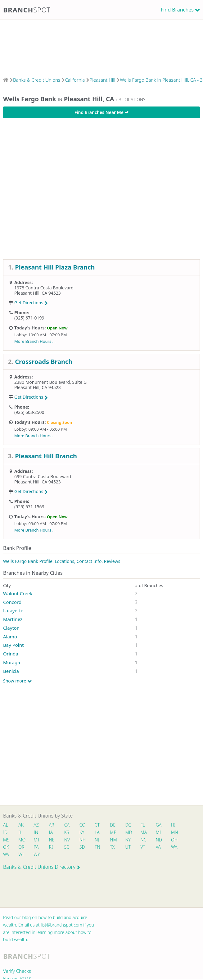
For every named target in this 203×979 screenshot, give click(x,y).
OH (174, 840)
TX (112, 847)
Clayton (11, 628)
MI (158, 832)
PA (36, 847)
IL (20, 832)
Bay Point (13, 645)
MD (128, 832)
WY (37, 854)
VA (158, 847)
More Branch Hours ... (35, 341)
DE (112, 825)
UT (128, 847)
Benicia (11, 671)
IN (36, 832)
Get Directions (31, 303)
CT (97, 825)
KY (81, 832)
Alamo (10, 636)
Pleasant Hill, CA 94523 (37, 293)
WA (174, 847)
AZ (36, 825)
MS (6, 840)
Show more (17, 681)
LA (97, 832)
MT (37, 840)
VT (143, 847)
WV (6, 854)
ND (159, 840)
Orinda (10, 653)
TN (97, 847)
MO (21, 840)
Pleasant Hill (102, 80)
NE (52, 840)
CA (67, 825)
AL (5, 825)
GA (159, 825)
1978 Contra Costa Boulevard (44, 288)
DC (128, 825)
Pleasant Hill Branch (46, 456)
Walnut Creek (17, 593)
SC (66, 847)
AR (51, 825)
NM (113, 840)
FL (143, 825)
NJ (97, 840)
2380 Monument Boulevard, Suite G (50, 382)
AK (21, 825)
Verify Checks (17, 971)
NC (144, 840)
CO (82, 825)
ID (5, 832)
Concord (12, 602)
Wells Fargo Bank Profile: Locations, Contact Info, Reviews (61, 561)
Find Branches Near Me (101, 112)
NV (67, 840)
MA (144, 832)
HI (173, 825)
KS (66, 832)
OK (6, 847)
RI (51, 847)
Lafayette (13, 610)
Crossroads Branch (43, 361)
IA (51, 832)
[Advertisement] (101, 46)
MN (174, 832)
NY (128, 840)
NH (82, 840)
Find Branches (177, 9)
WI (21, 854)
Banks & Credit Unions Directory (41, 866)
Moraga (11, 662)
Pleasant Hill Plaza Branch (55, 267)
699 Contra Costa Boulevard (42, 476)
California (75, 80)
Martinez (12, 619)
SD (82, 847)
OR (21, 847)
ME (113, 832)
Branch (27, 9)
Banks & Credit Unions (36, 80)
